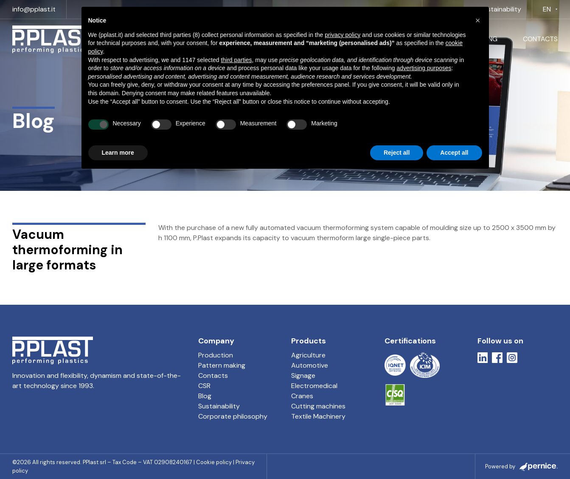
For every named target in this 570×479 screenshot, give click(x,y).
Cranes (302, 395)
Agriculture (308, 355)
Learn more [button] (118, 152)
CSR (204, 385)
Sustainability (500, 9)
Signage (303, 375)
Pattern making (221, 365)
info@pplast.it (34, 9)
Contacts (540, 38)
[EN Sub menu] (556, 9)
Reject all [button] (397, 152)
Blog (204, 395)
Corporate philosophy (232, 416)
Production (215, 355)
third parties (236, 60)
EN (547, 9)
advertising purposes (423, 68)
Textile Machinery (318, 416)
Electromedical (314, 385)
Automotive (309, 365)
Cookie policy (214, 462)
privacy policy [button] (342, 34)
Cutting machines (318, 406)
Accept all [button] (454, 152)
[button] (478, 20)
